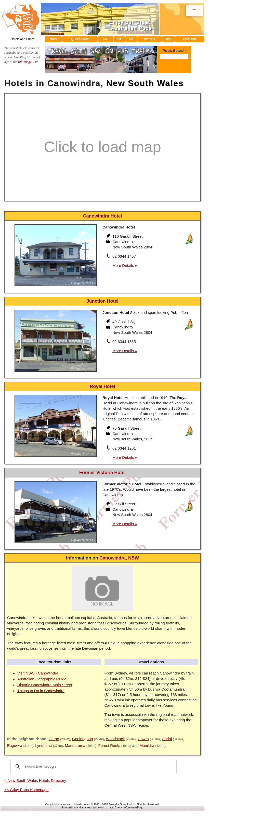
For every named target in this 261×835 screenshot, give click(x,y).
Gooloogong (82, 739)
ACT (106, 39)
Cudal (167, 739)
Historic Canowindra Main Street (44, 685)
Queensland (80, 39)
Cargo (54, 739)
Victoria (149, 39)
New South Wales (145, 83)
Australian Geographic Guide (42, 679)
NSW (53, 39)
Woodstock (115, 739)
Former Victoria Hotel (102, 472)
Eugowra (14, 745)
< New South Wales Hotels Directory (35, 780)
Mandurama (75, 745)
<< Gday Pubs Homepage (26, 789)
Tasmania (190, 39)
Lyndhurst (43, 745)
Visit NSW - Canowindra (37, 673)
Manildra (146, 745)
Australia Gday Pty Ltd (122, 804)
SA (131, 39)
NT (119, 39)
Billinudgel (25, 62)
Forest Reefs (109, 745)
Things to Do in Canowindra (40, 691)
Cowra (143, 739)
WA (168, 39)
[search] (93, 766)
